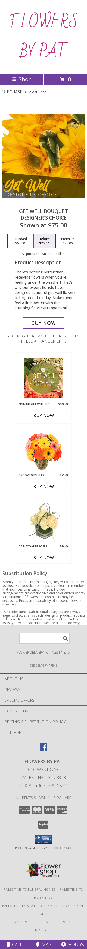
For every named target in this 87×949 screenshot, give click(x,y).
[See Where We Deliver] (43, 665)
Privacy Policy (22, 922)
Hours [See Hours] (72, 944)
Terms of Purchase (57, 922)
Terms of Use (44, 930)
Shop (22, 79)
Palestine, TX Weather (22, 906)
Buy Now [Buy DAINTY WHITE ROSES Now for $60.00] (43, 557)
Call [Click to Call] (14, 944)
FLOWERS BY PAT (43, 37)
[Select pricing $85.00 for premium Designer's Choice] (68, 241)
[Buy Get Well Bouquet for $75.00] (43, 323)
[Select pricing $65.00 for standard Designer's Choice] (20, 241)
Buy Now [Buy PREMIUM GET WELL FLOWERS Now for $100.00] (43, 415)
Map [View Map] (43, 944)
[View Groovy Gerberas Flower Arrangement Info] (43, 448)
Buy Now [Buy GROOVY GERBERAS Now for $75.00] (43, 486)
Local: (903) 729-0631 (43, 786)
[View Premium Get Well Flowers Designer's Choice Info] (43, 378)
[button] (43, 839)
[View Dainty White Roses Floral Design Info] (43, 519)
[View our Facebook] (43, 749)
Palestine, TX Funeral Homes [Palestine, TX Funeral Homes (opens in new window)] (30, 889)
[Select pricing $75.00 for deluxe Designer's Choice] (44, 241)
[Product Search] (44, 638)
